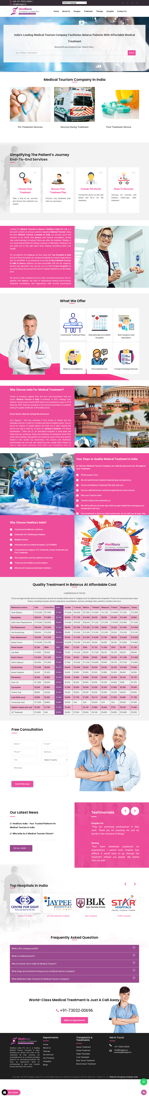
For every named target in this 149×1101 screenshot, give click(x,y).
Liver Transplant (83, 1067)
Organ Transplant (83, 1064)
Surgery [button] (77, 11)
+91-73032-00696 (74, 1020)
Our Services (48, 1065)
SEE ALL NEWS (21, 861)
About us (66, 11)
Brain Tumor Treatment (86, 1071)
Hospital (110, 11)
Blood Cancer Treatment (87, 1074)
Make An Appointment (74, 1030)
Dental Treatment (83, 1061)
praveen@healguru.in (123, 1063)
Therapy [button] (99, 11)
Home (56, 11)
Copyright (16, 1087)
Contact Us (122, 11)
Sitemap (46, 1061)
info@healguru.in (19, 4)
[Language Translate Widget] (74, 2)
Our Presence (49, 1068)
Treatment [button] (88, 11)
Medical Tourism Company (98, 476)
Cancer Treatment (84, 1057)
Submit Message (22, 794)
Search (131, 53)
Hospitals (47, 1072)
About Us (47, 1058)
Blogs (45, 1075)
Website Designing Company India (124, 1087)
